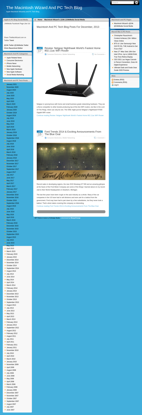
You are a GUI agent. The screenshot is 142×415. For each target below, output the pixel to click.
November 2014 (12, 263)
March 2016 (11, 220)
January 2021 (12, 84)
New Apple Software (14, 72)
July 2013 (10, 308)
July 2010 (10, 353)
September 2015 (13, 234)
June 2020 (10, 96)
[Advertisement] (71, 33)
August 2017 (11, 172)
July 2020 (10, 93)
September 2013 (13, 302)
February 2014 (12, 288)
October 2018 (12, 135)
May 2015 (10, 246)
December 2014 (12, 260)
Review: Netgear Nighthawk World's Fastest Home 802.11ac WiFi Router (73, 49)
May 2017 (10, 181)
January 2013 (12, 325)
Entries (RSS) (119, 80)
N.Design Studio (54, 218)
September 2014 (13, 268)
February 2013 (12, 322)
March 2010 (11, 359)
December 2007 (12, 393)
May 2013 (10, 314)
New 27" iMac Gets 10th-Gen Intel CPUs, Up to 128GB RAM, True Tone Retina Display (125, 54)
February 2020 (12, 107)
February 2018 (12, 155)
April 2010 (10, 356)
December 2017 (12, 161)
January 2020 (12, 110)
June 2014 (10, 277)
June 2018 (10, 147)
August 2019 (11, 115)
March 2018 (11, 152)
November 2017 (12, 164)
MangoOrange (75, 218)
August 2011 (11, 336)
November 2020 (12, 87)
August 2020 (11, 90)
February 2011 (12, 345)
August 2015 (11, 237)
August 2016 (11, 206)
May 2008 (10, 379)
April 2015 (10, 248)
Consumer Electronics (15, 60)
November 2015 (12, 229)
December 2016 (12, 195)
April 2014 (10, 282)
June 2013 (10, 311)
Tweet (11, 40)
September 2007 (13, 401)
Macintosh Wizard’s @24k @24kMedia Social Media (64, 20)
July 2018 (10, 144)
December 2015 (12, 226)
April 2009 (10, 367)
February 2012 (12, 333)
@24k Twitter (9, 45)
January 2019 (12, 132)
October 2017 (12, 166)
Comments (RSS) (120, 82)
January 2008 (12, 390)
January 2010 (12, 362)
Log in (116, 85)
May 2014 (10, 280)
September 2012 (13, 328)
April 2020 (10, 101)
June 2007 (10, 410)
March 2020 (11, 104)
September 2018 (13, 138)
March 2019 (11, 130)
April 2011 (10, 342)
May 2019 (10, 124)
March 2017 (11, 186)
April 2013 (10, 316)
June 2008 (10, 376)
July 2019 (10, 118)
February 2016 (12, 223)
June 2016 (10, 212)
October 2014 (12, 265)
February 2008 (12, 387)
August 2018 (11, 141)
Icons (45, 218)
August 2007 (11, 404)
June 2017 (10, 178)
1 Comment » (100, 138)
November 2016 (12, 197)
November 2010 (12, 350)
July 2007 (10, 407)
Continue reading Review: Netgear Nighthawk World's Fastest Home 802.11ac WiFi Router (70, 115)
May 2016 (10, 215)
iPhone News (12, 63)
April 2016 (10, 217)
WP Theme (38, 218)
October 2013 (12, 299)
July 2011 (10, 339)
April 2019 (10, 127)
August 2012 (11, 331)
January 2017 (12, 192)
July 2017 (10, 175)
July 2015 (10, 240)
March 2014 (11, 285)
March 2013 (11, 319)
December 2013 (12, 294)
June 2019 (10, 121)
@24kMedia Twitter (21, 45)
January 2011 (12, 348)
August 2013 (11, 305)
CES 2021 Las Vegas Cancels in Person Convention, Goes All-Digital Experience (126, 62)
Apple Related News (14, 58)
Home (40, 20)
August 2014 (11, 271)
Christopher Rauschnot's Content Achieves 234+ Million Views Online (125, 38)
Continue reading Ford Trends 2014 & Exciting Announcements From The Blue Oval (68, 206)
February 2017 (12, 189)
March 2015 (11, 251)
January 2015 (12, 257)
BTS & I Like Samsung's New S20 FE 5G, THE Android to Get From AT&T (126, 46)
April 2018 (10, 149)
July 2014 (10, 274)
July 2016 (10, 209)
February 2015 (12, 254)
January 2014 (12, 291)
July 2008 (10, 373)
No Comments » (99, 54)
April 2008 (10, 382)
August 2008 (11, 370)
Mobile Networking (13, 66)
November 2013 (12, 297)
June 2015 (10, 243)
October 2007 (12, 398)
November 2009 (12, 364)
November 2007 (12, 396)
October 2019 (12, 113)
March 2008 (11, 384)
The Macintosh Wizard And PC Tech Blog (44, 7)
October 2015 (12, 231)
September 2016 (13, 203)
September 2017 (13, 169)
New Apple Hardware (14, 69)
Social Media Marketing (15, 75)
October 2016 (12, 200)
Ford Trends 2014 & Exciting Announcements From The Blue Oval (73, 133)
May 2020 (10, 99)
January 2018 (12, 158)
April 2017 (10, 183)
